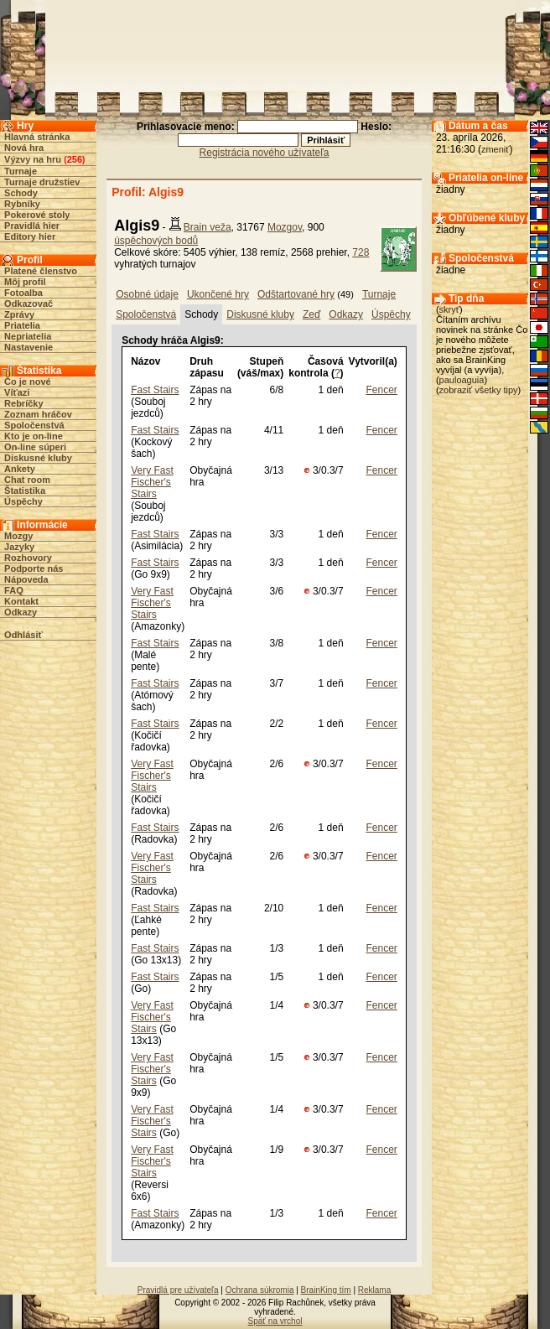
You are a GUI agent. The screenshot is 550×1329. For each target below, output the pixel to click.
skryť (449, 309)
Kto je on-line (33, 436)
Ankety (19, 469)
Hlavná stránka (37, 137)
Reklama (374, 1290)
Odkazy (20, 612)
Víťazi (16, 392)
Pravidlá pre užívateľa (178, 1290)
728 (360, 252)
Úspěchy (23, 501)
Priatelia (22, 325)
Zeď (311, 314)
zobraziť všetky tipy (478, 390)
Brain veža (207, 227)
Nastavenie (28, 347)
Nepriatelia (27, 336)
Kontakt (21, 601)
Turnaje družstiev (42, 182)
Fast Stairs (155, 390)
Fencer (381, 390)
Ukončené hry (218, 294)
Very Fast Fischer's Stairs (152, 482)
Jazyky (19, 547)
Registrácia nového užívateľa (264, 152)
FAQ (13, 590)
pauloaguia (462, 380)
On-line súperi (35, 447)
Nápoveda (26, 579)
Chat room (27, 480)
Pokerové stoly (37, 215)
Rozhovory (28, 558)
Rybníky (22, 204)
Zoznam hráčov (38, 414)
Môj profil (25, 282)
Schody (21, 193)
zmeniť (495, 149)
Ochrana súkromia (260, 1290)
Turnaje (20, 171)
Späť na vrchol (275, 1321)
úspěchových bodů (156, 241)
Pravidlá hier (32, 226)
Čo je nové (27, 381)
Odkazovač (28, 304)
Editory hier (29, 236)
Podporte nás (33, 568)
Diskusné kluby (38, 458)
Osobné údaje (147, 294)
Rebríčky (23, 403)
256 (74, 159)
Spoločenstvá (34, 425)
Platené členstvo (40, 271)
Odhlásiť (23, 635)
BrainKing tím (326, 1290)
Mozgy (18, 536)
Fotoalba (23, 293)
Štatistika (24, 490)
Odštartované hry (296, 294)
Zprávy (19, 314)
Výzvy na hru (32, 159)
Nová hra (24, 148)
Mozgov (284, 227)
